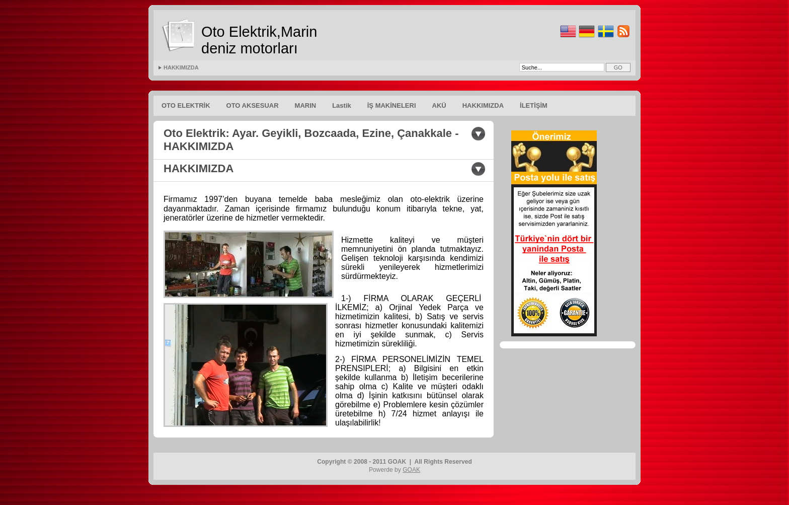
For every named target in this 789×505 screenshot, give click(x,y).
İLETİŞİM (533, 105)
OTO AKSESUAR (252, 105)
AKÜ (439, 105)
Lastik (341, 105)
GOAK (411, 469)
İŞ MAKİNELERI (391, 105)
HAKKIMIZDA (181, 67)
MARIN (306, 105)
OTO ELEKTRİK (186, 105)
